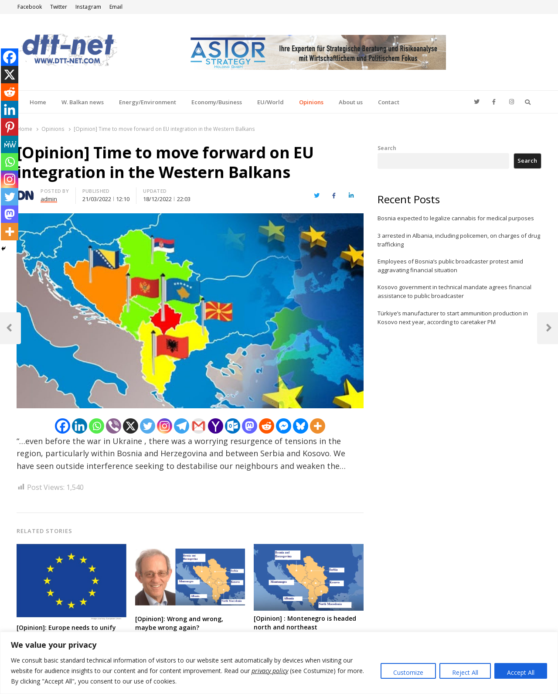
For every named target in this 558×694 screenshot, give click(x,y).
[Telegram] (181, 426)
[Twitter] (147, 426)
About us (351, 102)
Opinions (311, 102)
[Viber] (113, 426)
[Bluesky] (300, 426)
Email (115, 6)
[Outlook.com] (232, 426)
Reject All (465, 672)
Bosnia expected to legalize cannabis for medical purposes (456, 218)
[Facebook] (62, 426)
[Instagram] (164, 426)
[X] (130, 426)
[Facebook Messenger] (283, 426)
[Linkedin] (79, 426)
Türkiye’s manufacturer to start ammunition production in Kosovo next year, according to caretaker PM (453, 317)
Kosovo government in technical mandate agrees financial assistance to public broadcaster (454, 291)
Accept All (520, 672)
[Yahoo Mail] (215, 426)
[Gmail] (198, 426)
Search (387, 147)
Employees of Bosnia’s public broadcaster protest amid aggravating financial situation (450, 265)
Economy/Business (216, 102)
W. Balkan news (82, 102)
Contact (388, 102)
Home (38, 102)
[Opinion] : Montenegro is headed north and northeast (305, 622)
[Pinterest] (9, 127)
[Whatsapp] (96, 426)
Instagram (88, 6)
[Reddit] (266, 426)
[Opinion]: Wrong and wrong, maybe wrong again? (179, 623)
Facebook (29, 6)
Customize (408, 672)
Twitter (58, 6)
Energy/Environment (147, 102)
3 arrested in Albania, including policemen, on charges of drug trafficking (459, 240)
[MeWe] (9, 144)
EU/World (270, 102)
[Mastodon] (249, 426)
